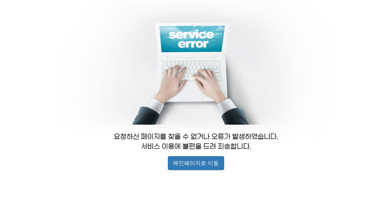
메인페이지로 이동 (196, 163)
